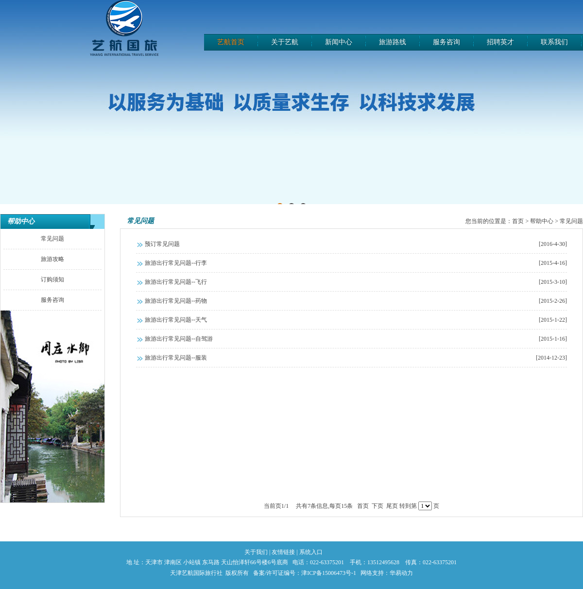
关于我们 (256, 552)
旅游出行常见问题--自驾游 (356, 338)
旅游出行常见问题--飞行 (356, 282)
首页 (518, 221)
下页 (377, 505)
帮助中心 (20, 221)
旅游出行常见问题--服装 (356, 357)
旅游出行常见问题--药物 (356, 301)
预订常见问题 (356, 244)
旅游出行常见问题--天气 (356, 320)
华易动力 (401, 573)
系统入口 (311, 552)
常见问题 (140, 221)
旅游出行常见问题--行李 (356, 263)
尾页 (392, 505)
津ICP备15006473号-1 (328, 573)
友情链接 (283, 552)
